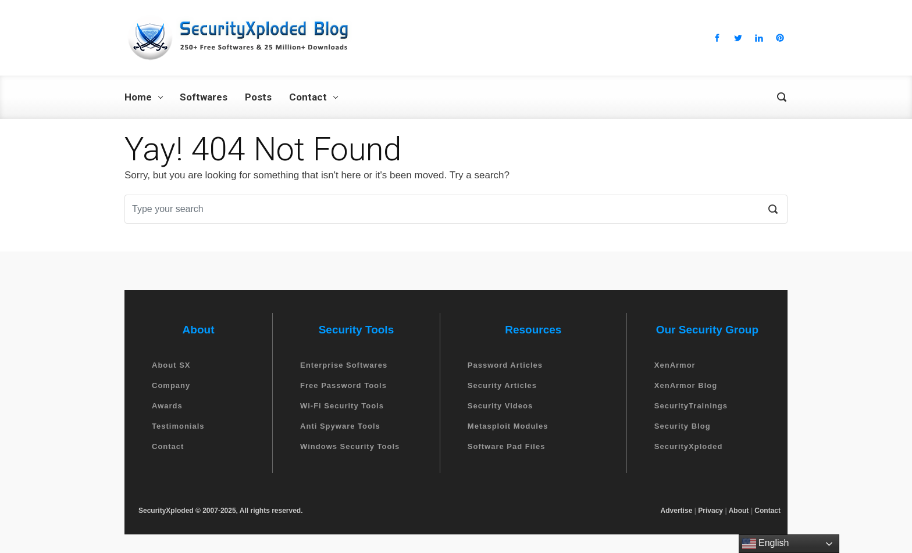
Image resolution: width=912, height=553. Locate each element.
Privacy (710, 511)
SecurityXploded (688, 446)
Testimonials (178, 426)
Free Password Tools (343, 385)
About (739, 511)
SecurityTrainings (691, 405)
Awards (167, 405)
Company (171, 385)
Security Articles (502, 385)
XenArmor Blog (685, 385)
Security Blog (682, 426)
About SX (171, 365)
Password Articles (505, 365)
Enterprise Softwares (343, 365)
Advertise (677, 511)
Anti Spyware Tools (340, 426)
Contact (168, 446)
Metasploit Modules (508, 426)
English (765, 544)
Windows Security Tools (350, 446)
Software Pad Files (507, 446)
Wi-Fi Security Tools (342, 405)
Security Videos (500, 405)
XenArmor (675, 365)
